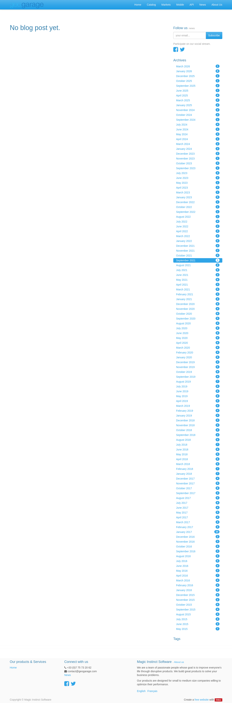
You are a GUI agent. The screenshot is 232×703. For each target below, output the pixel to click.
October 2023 (198, 163)
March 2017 (198, 522)
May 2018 (198, 454)
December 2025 (198, 76)
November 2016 (198, 541)
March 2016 (198, 580)
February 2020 (198, 352)
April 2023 (198, 187)
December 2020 (198, 304)
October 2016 (198, 546)
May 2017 (198, 512)
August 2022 (198, 216)
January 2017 (198, 531)
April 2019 (198, 401)
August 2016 (198, 556)
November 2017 (198, 483)
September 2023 (198, 168)
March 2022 (198, 236)
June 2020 (198, 333)
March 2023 (198, 192)
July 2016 (198, 561)
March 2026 (198, 66)
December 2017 (198, 478)
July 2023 (198, 173)
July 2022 (198, 221)
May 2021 (198, 279)
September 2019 (198, 376)
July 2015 (198, 619)
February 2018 (198, 468)
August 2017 (198, 498)
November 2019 (198, 367)
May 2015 (198, 628)
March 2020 (198, 347)
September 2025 (198, 85)
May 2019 (198, 396)
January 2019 (198, 415)
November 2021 (198, 250)
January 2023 (198, 197)
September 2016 (198, 551)
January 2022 (198, 240)
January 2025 (198, 105)
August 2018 (198, 439)
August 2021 (198, 265)
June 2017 (198, 507)
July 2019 (198, 386)
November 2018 (198, 425)
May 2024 (198, 134)
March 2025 (198, 100)
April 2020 (198, 342)
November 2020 (198, 308)
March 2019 (198, 405)
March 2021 (198, 289)
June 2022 (198, 226)
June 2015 (198, 624)
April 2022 (198, 231)
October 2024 (198, 114)
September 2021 (198, 260)
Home (13, 667)
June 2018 (198, 449)
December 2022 (198, 202)
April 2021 (198, 284)
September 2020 (198, 318)
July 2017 (198, 502)
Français (152, 691)
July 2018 (198, 444)
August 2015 (198, 614)
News (67, 675)
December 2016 (198, 536)
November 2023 (198, 158)
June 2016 (198, 565)
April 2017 (198, 517)
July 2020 (198, 328)
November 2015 (198, 599)
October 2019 (198, 371)
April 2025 (198, 95)
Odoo (218, 700)
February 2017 (198, 527)
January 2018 (198, 473)
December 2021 (198, 245)
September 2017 (198, 493)
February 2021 (198, 294)
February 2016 (198, 585)
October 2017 (198, 488)
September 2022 (198, 211)
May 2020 (198, 337)
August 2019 (198, 381)
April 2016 (198, 575)
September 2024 (198, 119)
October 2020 (198, 313)
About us (179, 662)
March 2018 (198, 464)
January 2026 (198, 71)
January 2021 (198, 299)
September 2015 (198, 609)
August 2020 (198, 323)
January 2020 (198, 357)
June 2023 (198, 177)
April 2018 (198, 459)
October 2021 (198, 255)
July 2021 (198, 270)
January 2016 (198, 590)
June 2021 (198, 274)
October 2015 (198, 604)
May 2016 (198, 570)
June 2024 (198, 129)
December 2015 (198, 594)
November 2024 (198, 110)
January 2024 (198, 148)
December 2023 (198, 153)
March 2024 (198, 143)
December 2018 (198, 420)
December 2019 (198, 362)
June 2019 (198, 391)
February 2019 (198, 410)
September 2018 (198, 434)
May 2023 (198, 182)
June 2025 (198, 90)
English (141, 691)
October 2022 (198, 207)
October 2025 (198, 80)
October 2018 (198, 430)
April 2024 (198, 139)
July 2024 (198, 124)
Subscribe (214, 35)
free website (202, 699)
